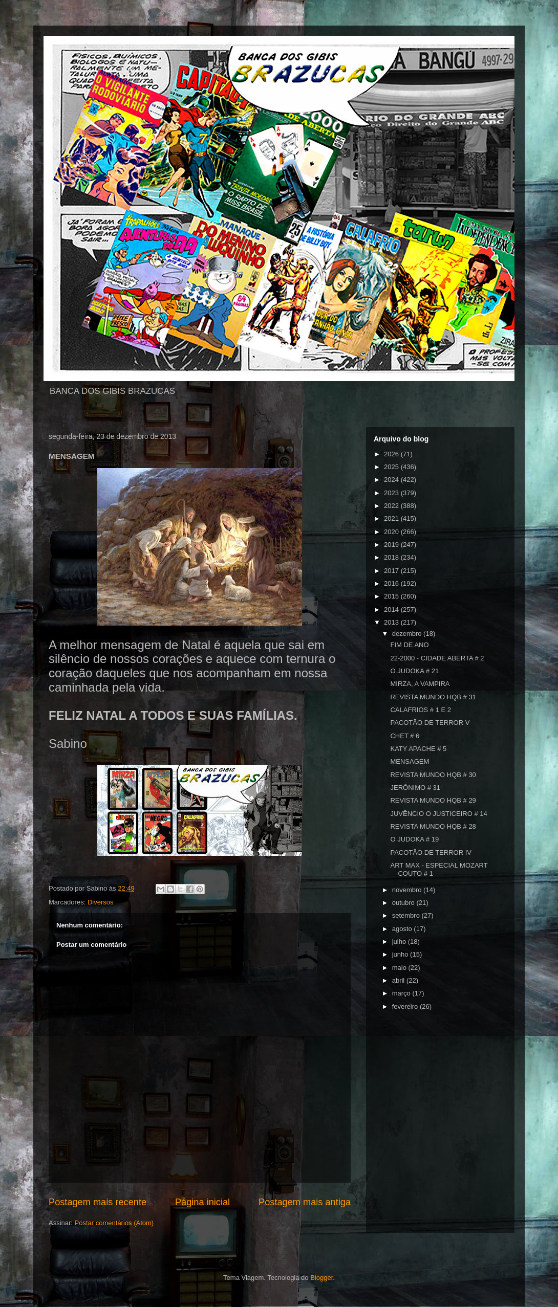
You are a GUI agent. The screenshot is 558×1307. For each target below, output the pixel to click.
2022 (392, 505)
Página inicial (202, 1202)
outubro (404, 902)
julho (400, 941)
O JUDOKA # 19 (414, 839)
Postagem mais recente (97, 1202)
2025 (392, 467)
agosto (403, 929)
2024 (392, 479)
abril (399, 980)
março (402, 993)
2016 (392, 583)
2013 (392, 622)
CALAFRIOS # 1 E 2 (420, 710)
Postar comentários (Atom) (114, 1223)
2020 (392, 532)
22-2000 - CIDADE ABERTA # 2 (437, 658)
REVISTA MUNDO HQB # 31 (433, 697)
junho (401, 954)
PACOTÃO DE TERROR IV (430, 852)
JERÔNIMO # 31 (415, 787)
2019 (392, 544)
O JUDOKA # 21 (414, 671)
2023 (392, 493)
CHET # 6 (404, 736)
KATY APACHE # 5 (418, 748)
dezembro (407, 633)
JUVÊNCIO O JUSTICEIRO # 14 (438, 813)
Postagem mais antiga (305, 1202)
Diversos (101, 902)
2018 (392, 557)
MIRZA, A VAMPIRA (419, 684)
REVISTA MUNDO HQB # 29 (433, 800)
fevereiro (406, 1006)
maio (400, 967)
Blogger (321, 1277)
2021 (392, 518)
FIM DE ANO (409, 645)
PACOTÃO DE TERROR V (429, 722)
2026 (392, 454)
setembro (407, 915)
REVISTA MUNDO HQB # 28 (433, 826)
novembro (407, 890)
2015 (392, 596)
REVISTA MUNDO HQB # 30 (433, 775)
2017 (392, 570)
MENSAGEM (409, 761)
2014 (392, 609)
